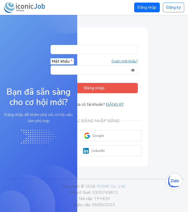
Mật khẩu (62, 61)
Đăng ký (173, 7)
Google (94, 135)
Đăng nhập (146, 7)
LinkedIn (94, 151)
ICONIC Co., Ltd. (111, 186)
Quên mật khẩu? (125, 61)
